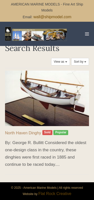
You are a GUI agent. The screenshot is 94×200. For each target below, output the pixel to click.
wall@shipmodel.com (52, 17)
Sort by (80, 61)
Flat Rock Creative (54, 194)
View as (60, 61)
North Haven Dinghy (23, 133)
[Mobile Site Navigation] (87, 34)
